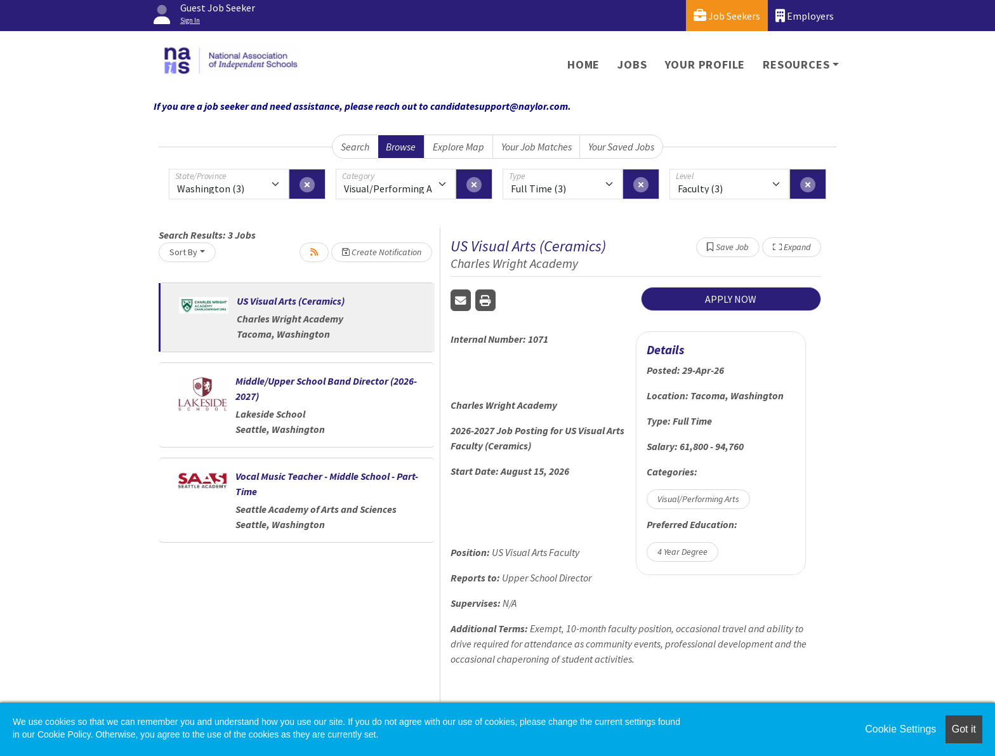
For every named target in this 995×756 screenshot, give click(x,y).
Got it (964, 729)
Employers (804, 15)
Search (355, 146)
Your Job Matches (536, 146)
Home (583, 64)
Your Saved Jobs (621, 146)
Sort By (183, 252)
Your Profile (705, 64)
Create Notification (381, 252)
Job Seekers (727, 15)
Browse (401, 146)
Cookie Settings (900, 729)
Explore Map (458, 146)
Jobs (632, 64)
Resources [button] (796, 64)
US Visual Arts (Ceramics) (291, 301)
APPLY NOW (730, 299)
